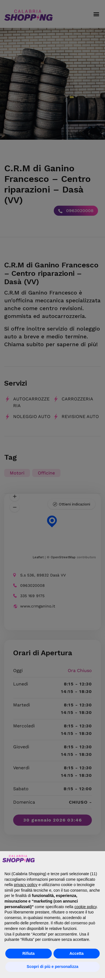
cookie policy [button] (85, 907)
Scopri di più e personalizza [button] (52, 966)
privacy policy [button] (25, 884)
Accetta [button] (76, 953)
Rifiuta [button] (28, 953)
